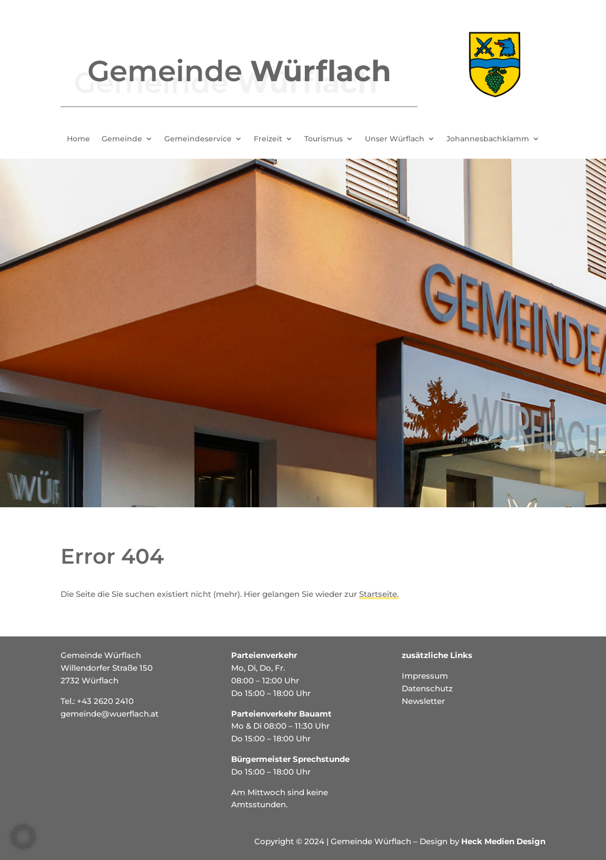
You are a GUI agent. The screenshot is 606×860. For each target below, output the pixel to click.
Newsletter (423, 701)
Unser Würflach (394, 139)
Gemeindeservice (198, 139)
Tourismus (323, 139)
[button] (23, 837)
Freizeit (268, 139)
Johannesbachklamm (487, 139)
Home (78, 139)
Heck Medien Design (503, 841)
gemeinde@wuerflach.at (109, 714)
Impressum (425, 676)
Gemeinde (122, 139)
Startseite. (379, 594)
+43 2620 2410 (105, 701)
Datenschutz (427, 688)
